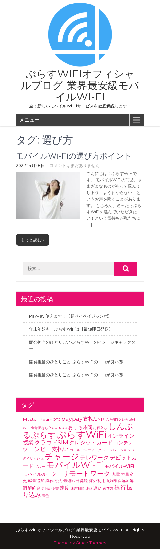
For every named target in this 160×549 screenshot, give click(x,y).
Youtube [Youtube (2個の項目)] (58, 427)
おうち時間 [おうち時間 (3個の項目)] (80, 427)
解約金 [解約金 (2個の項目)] (34, 487)
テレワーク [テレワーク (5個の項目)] (94, 457)
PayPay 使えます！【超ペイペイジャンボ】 (70, 315)
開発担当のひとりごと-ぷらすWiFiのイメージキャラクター (82, 345)
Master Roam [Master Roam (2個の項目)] (37, 419)
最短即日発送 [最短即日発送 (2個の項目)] (75, 480)
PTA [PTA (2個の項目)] (105, 419)
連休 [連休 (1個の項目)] (88, 488)
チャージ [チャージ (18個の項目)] (62, 456)
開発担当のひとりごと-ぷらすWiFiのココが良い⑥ (76, 361)
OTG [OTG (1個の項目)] (56, 420)
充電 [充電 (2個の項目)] (116, 474)
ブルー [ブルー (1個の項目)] (40, 467)
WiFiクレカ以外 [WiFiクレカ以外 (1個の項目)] (123, 420)
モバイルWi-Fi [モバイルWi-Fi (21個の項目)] (74, 464)
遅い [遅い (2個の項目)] (97, 487)
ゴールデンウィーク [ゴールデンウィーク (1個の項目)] (85, 450)
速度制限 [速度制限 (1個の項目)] (77, 488)
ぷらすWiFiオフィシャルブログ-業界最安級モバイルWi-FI (80, 85)
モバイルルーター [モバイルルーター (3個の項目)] (42, 474)
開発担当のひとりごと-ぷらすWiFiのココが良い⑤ (76, 374)
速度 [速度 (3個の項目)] (64, 488)
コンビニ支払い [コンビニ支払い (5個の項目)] (48, 449)
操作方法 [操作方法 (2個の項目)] (53, 480)
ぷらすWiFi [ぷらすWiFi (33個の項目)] (81, 434)
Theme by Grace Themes (80, 542)
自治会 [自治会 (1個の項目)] (123, 481)
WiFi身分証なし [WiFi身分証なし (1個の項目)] (35, 428)
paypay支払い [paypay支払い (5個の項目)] (80, 418)
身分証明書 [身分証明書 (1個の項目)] (50, 488)
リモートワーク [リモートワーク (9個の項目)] (86, 473)
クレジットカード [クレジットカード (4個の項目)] (91, 442)
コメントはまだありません (75, 165)
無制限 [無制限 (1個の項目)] (112, 481)
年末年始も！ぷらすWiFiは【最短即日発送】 (71, 329)
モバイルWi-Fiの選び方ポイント (74, 156)
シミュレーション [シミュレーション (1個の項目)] (116, 450)
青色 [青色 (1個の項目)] (45, 496)
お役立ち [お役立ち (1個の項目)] (100, 428)
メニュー (29, 120)
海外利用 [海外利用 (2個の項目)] (97, 480)
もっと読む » (32, 239)
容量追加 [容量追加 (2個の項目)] (36, 480)
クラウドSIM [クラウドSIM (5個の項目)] (51, 442)
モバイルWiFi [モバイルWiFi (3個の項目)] (119, 466)
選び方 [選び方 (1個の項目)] (108, 488)
